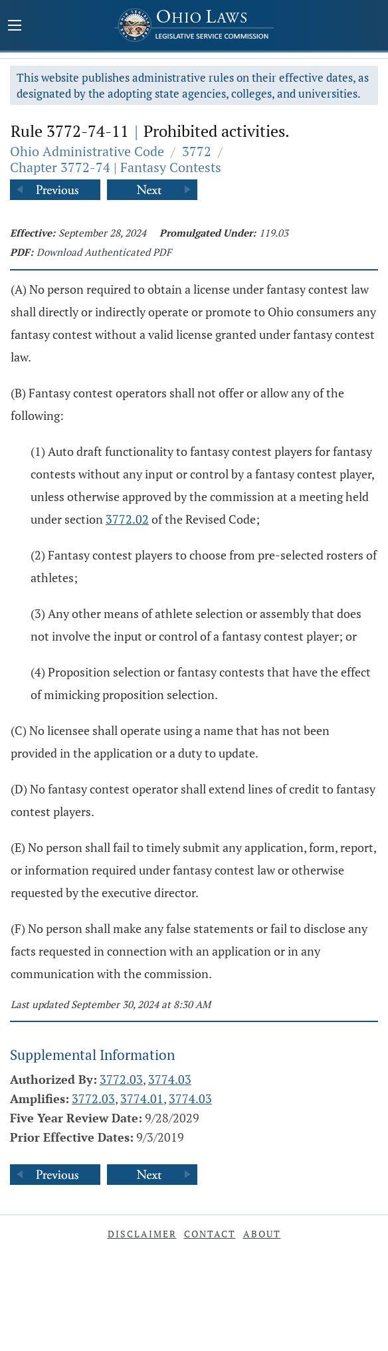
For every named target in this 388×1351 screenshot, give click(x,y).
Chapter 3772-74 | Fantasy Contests (115, 167)
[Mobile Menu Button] (14, 26)
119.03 (273, 232)
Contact (210, 1233)
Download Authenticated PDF (104, 252)
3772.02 (127, 519)
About (262, 1233)
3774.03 (169, 1079)
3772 (196, 151)
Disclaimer (142, 1233)
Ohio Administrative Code (87, 151)
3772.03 (121, 1079)
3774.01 (141, 1098)
